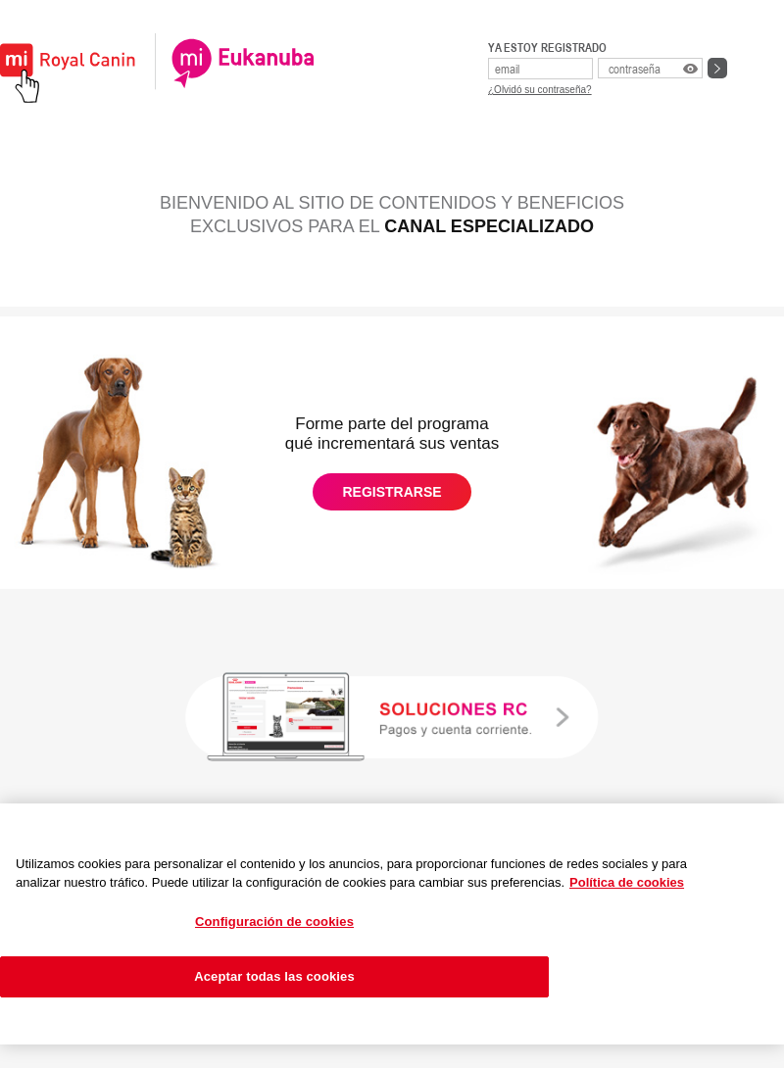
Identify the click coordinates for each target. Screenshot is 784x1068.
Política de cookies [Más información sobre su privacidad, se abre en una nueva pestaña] (626, 882)
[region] (392, 923)
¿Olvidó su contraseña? (540, 89)
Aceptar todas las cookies (274, 976)
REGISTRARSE (391, 492)
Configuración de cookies (274, 921)
